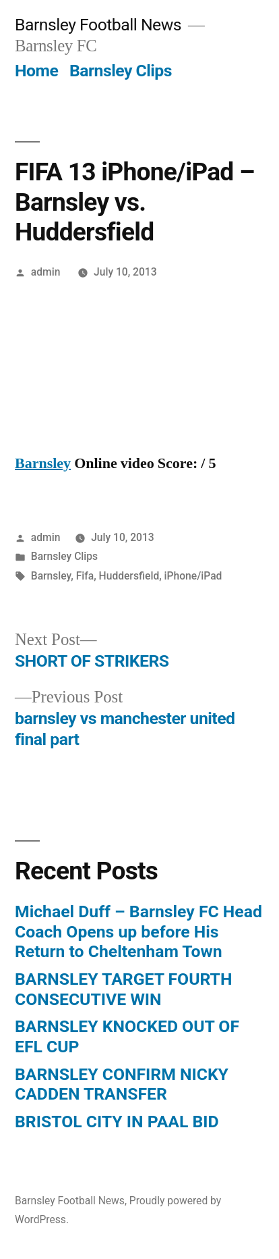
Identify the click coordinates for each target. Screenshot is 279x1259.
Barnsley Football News (98, 24)
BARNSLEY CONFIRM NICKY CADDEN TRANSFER (121, 1084)
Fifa (85, 575)
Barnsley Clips (120, 70)
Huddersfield (129, 575)
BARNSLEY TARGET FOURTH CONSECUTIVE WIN (123, 989)
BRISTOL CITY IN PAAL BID (117, 1121)
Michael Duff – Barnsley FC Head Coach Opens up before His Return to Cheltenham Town (138, 931)
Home (36, 70)
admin (46, 271)
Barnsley (43, 463)
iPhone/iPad (193, 575)
